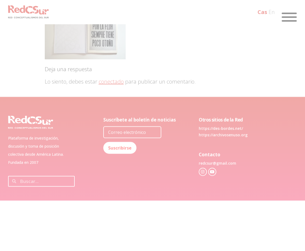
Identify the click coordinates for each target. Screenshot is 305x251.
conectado (111, 81)
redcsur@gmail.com (217, 171)
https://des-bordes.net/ (221, 137)
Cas (262, 12)
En (272, 12)
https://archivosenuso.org (223, 143)
